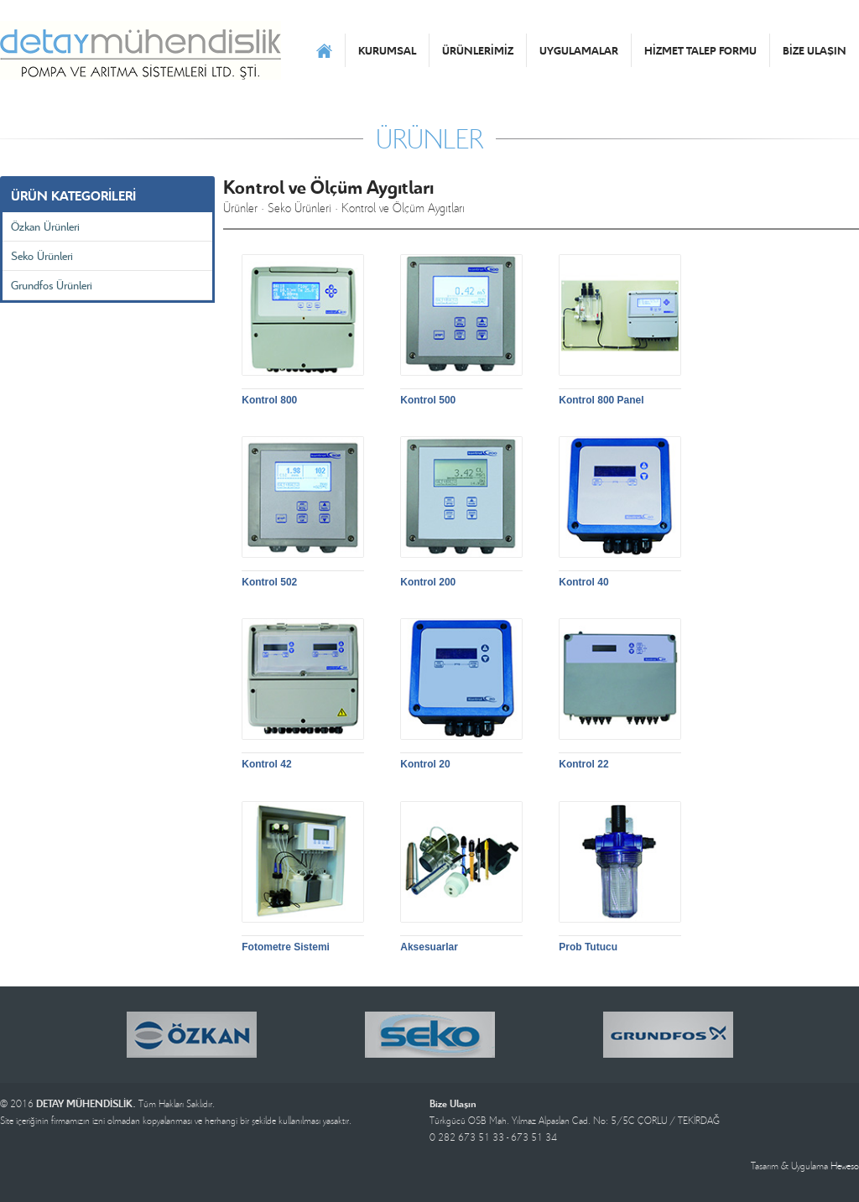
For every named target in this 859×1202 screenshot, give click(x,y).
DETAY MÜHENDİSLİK (140, 50)
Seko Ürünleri (42, 255)
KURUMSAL (387, 50)
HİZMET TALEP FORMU (700, 50)
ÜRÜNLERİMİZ (477, 50)
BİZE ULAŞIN (814, 50)
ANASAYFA (324, 50)
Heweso (844, 1165)
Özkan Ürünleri (45, 226)
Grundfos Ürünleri (51, 285)
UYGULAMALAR (578, 50)
